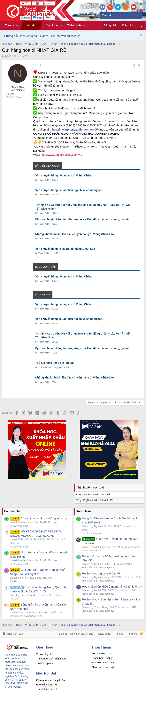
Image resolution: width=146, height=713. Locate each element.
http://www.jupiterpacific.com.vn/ (61, 154)
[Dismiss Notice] (140, 36)
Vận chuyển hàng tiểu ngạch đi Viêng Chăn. (63, 175)
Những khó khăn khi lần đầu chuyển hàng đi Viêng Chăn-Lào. (75, 234)
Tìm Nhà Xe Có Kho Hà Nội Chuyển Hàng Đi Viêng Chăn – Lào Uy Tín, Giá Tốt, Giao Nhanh (82, 206)
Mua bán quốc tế (91, 550)
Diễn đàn (31, 25)
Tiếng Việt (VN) (13, 633)
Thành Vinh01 (44, 180)
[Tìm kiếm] (120, 15)
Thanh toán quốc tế (47, 689)
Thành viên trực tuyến (91, 487)
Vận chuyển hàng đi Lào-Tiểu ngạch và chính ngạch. (69, 190)
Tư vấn (14, 598)
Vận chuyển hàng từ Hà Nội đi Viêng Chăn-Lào (65, 248)
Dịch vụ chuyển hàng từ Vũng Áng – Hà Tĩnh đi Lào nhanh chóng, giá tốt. (82, 219)
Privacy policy (103, 633)
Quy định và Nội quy (81, 633)
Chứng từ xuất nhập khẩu (50, 680)
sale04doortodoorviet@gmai (50, 367)
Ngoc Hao (11, 56)
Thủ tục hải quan (91, 533)
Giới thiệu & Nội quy (102, 662)
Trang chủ (11, 25)
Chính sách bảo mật (102, 667)
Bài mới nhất (12, 511)
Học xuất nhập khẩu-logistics (98, 567)
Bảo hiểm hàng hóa (47, 684)
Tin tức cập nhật (19, 525)
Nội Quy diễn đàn (101, 653)
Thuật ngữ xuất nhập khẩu (51, 658)
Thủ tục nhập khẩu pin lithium (54, 362)
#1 (139, 65)
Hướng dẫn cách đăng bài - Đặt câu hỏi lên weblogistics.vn (42, 36)
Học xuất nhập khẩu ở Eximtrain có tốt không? (112, 586)
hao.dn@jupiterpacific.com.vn (73, 129)
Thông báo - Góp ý (101, 658)
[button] (61, 25)
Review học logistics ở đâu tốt (101, 573)
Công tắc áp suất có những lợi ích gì (38, 518)
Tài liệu (14, 581)
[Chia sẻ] (133, 65)
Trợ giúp (118, 633)
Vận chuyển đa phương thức (26, 616)
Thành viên (74, 25)
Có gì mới (52, 25)
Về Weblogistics (45, 654)
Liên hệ (63, 633)
